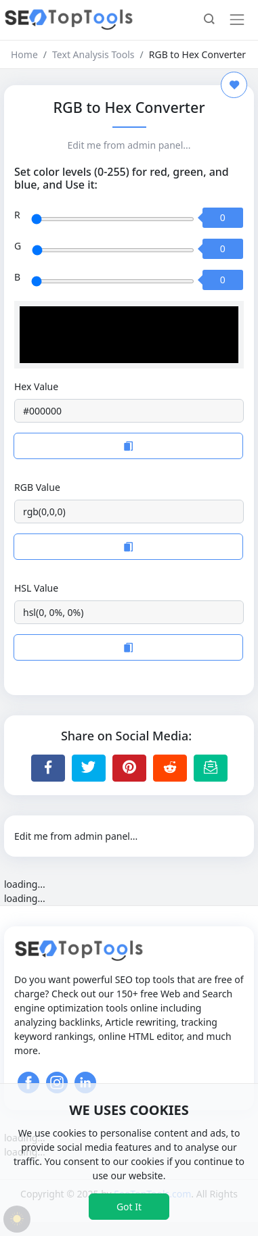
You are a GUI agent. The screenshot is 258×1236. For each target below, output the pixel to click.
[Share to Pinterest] (129, 768)
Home (24, 54)
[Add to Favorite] (234, 85)
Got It (129, 1206)
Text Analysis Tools (93, 54)
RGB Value (37, 487)
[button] (209, 20)
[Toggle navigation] (237, 19)
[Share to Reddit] (170, 768)
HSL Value (36, 587)
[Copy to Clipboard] (128, 446)
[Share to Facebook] (48, 768)
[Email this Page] (211, 768)
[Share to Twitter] (89, 768)
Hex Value (36, 386)
